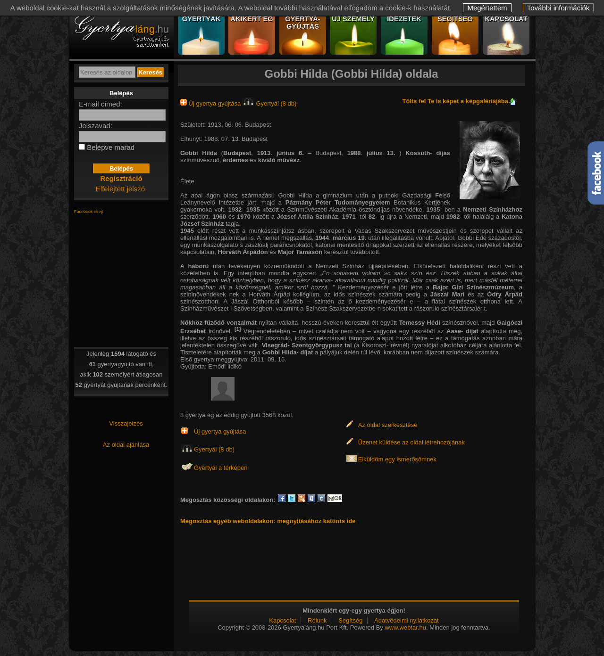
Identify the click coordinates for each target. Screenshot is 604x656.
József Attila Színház (307, 216)
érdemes (235, 160)
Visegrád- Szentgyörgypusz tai (307, 345)
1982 (453, 216)
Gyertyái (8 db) (270, 103)
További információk (558, 8)
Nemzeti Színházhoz (492, 209)
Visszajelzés (126, 423)
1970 (244, 216)
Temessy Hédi (419, 322)
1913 (264, 152)
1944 (322, 237)
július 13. (383, 152)
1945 (187, 230)
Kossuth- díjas (427, 152)
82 (372, 216)
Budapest (237, 152)
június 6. (292, 152)
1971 (349, 216)
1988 (354, 152)
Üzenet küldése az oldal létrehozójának (411, 442)
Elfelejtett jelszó (120, 189)
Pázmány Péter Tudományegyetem (339, 202)
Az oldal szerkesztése (388, 424)
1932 (235, 209)
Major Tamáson (300, 251)
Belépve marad (110, 147)
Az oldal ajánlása (126, 444)
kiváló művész (279, 160)
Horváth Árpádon (243, 251)
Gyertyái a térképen (220, 467)
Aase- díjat (462, 331)
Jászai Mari (447, 294)
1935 (253, 209)
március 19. (350, 237)
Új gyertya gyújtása (211, 103)
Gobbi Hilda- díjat (287, 352)
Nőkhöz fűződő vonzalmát (218, 322)
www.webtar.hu (405, 627)
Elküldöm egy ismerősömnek (397, 459)
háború (198, 266)
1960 (219, 216)
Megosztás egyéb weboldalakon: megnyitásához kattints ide (267, 521)
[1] (238, 329)
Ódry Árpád (504, 294)
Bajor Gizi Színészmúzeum (473, 287)
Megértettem (487, 8)
